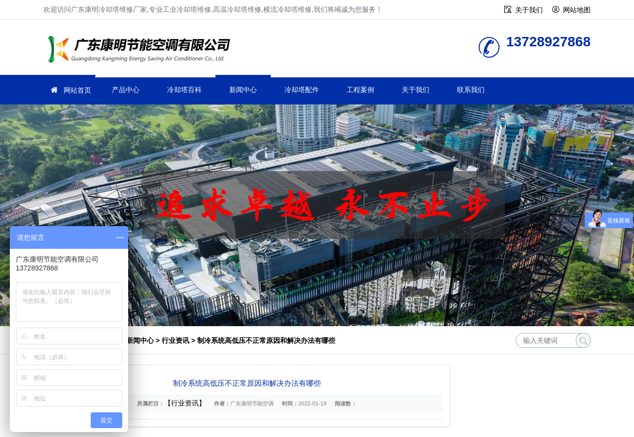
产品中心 (126, 90)
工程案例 (360, 90)
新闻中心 (243, 90)
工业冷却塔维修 (142, 50)
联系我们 (471, 90)
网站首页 (77, 90)
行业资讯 (175, 340)
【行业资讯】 (185, 403)
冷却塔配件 (301, 90)
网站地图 (577, 10)
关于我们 (529, 10)
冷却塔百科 (184, 90)
